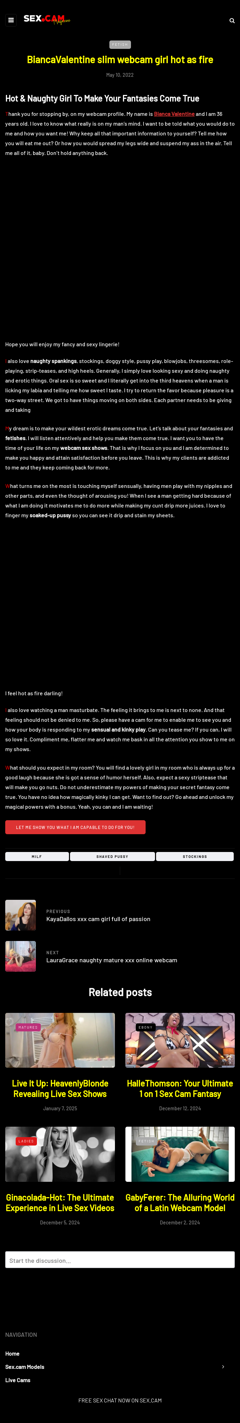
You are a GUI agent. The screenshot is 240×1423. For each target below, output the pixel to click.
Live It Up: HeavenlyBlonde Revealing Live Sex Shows (60, 1088)
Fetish (120, 44)
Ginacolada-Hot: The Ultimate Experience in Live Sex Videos (60, 1202)
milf (37, 856)
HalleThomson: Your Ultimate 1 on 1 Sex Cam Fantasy (180, 1088)
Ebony (146, 1027)
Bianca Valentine (174, 113)
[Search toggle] (229, 20)
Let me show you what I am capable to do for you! (75, 827)
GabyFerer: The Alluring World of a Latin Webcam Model (179, 1202)
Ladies (26, 1141)
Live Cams (17, 1380)
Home (12, 1353)
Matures (28, 1027)
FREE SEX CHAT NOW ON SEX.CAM (120, 1400)
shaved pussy (112, 856)
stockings (195, 856)
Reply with (226, 1262)
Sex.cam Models (24, 1366)
